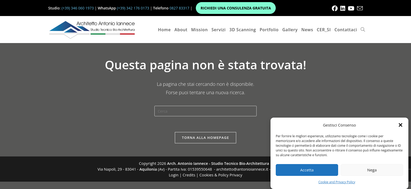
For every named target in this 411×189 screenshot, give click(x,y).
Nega (372, 169)
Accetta (306, 169)
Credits (189, 174)
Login (174, 174)
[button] (400, 125)
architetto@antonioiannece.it (242, 169)
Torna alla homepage (205, 137)
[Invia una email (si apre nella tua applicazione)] (359, 8)
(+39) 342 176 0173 (133, 8)
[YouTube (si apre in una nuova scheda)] (351, 8)
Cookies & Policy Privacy (220, 174)
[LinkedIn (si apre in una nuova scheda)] (343, 8)
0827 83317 (180, 8)
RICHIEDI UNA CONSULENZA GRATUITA (236, 8)
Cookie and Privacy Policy (336, 182)
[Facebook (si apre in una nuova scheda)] (335, 8)
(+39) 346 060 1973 (78, 8)
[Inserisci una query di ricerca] (205, 111)
